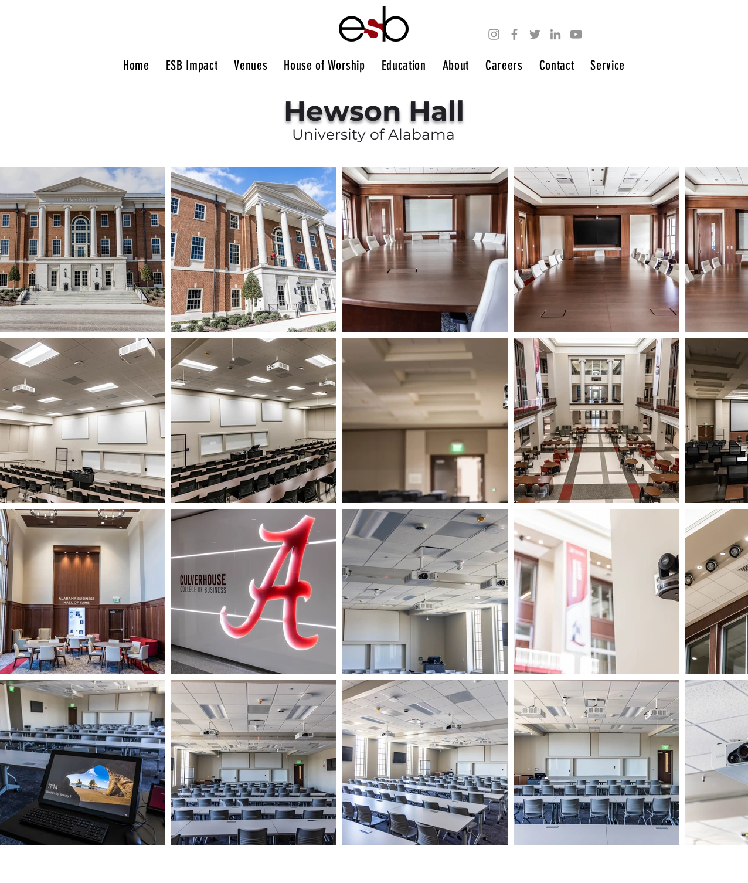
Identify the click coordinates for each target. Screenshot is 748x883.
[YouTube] (576, 34)
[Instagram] (494, 34)
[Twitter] (535, 34)
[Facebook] (514, 34)
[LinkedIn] (555, 34)
